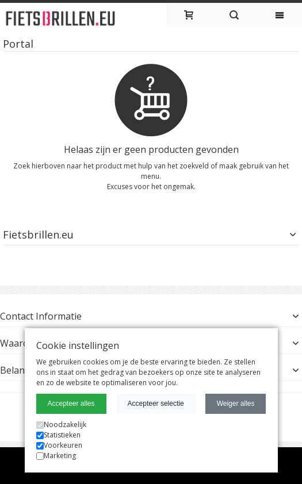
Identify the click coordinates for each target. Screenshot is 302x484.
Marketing (56, 455)
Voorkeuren (59, 445)
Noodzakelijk (61, 424)
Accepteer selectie (156, 404)
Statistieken (58, 435)
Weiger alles (236, 404)
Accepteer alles (71, 404)
